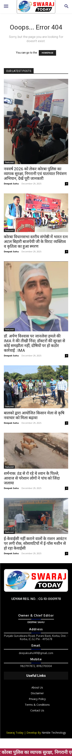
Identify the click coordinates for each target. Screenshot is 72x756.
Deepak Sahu (11, 183)
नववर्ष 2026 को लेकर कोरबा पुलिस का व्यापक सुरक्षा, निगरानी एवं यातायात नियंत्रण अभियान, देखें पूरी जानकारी (35, 174)
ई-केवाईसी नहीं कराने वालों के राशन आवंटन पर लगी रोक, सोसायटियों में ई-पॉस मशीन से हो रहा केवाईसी (35, 543)
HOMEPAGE (47, 53)
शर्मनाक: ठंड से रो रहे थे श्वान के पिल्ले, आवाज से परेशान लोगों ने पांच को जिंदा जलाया (32, 478)
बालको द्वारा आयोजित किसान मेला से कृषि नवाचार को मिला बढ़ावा (34, 415)
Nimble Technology (54, 732)
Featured (9, 162)
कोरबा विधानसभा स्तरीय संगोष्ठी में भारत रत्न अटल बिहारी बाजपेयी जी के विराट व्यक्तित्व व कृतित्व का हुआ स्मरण (36, 242)
